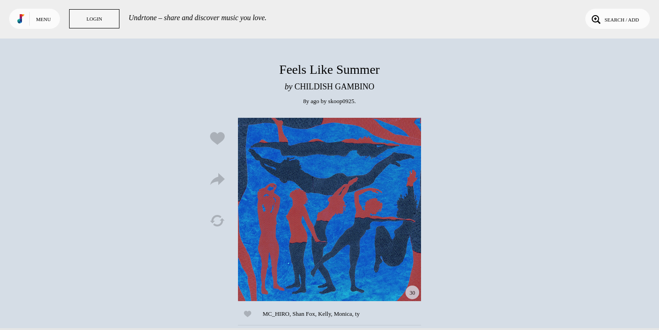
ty (357, 313)
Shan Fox (303, 313)
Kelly (324, 313)
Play (329, 209)
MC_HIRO (276, 313)
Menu (43, 19)
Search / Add (614, 18)
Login (94, 19)
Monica (343, 313)
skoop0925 (341, 101)
